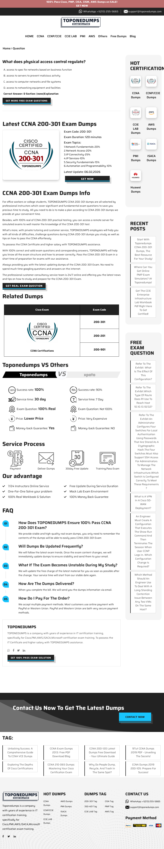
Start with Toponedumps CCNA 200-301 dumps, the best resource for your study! (143, 249)
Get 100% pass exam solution (31, 658)
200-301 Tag (90, 801)
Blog (133, 36)
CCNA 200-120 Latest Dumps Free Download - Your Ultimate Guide (102, 753)
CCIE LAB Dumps (135, 129)
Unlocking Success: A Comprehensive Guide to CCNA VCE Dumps (20, 753)
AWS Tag (109, 812)
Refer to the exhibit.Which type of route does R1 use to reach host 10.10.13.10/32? (143, 397)
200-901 (99, 350)
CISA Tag (109, 801)
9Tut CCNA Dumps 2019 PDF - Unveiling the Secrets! (143, 753)
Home (7, 48)
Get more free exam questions (27, 101)
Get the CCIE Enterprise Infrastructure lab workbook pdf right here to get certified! (143, 302)
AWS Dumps (151, 127)
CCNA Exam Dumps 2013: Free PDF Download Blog (61, 753)
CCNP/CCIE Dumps (153, 95)
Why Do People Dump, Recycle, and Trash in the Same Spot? (102, 769)
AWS (92, 36)
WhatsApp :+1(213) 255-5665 (145, 802)
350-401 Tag (90, 806)
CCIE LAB (71, 36)
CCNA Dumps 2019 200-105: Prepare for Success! (143, 769)
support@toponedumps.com (145, 11)
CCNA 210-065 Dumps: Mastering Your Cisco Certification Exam (61, 769)
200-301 (99, 322)
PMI (82, 36)
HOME (29, 36)
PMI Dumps (135, 158)
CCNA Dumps (135, 95)
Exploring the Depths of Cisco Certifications (20, 767)
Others (102, 36)
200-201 (99, 336)
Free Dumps (119, 36)
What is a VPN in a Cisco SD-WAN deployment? (143, 503)
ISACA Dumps (151, 158)
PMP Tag (109, 806)
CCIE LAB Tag (90, 812)
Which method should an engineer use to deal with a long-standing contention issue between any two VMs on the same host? (143, 592)
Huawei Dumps (136, 190)
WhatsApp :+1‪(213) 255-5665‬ (100, 11)
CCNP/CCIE (54, 36)
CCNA (40, 36)
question (19, 48)
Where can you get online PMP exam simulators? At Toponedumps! (143, 275)
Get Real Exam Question (24, 286)
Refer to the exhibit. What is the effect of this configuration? (143, 372)
